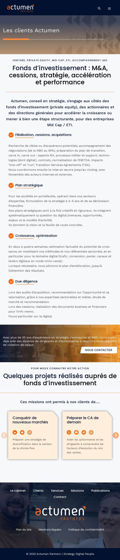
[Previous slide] (4, 435)
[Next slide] (116, 435)
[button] (99, 8)
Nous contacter (98, 350)
